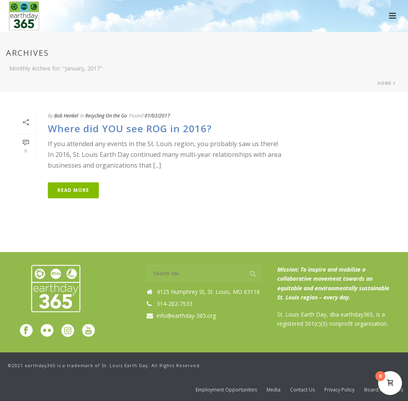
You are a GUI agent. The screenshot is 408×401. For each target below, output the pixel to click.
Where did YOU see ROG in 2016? (130, 128)
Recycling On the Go (106, 115)
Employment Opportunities (226, 390)
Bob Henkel (66, 115)
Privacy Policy (339, 390)
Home (384, 83)
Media (273, 390)
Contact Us (302, 390)
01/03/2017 (157, 115)
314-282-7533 (174, 303)
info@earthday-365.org (186, 315)
